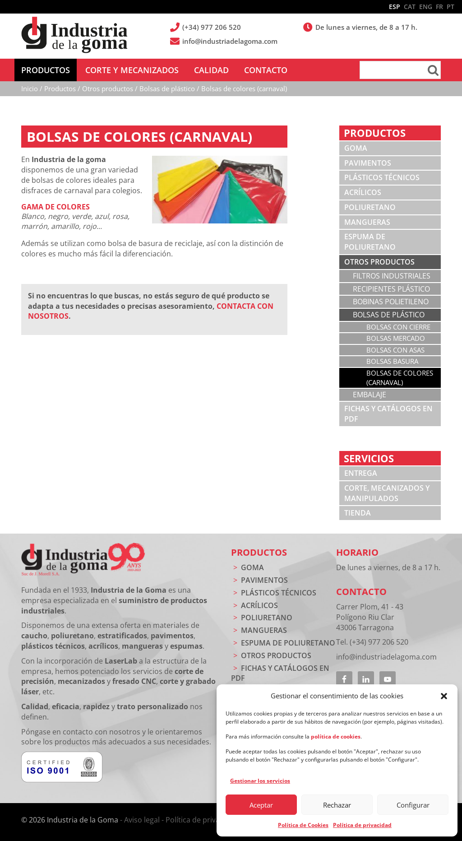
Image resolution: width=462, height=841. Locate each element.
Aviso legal (142, 820)
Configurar (413, 804)
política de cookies (335, 736)
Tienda (357, 513)
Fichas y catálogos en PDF (388, 414)
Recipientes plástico (391, 289)
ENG (425, 6)
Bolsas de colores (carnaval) (399, 377)
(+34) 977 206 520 (212, 27)
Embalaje (369, 395)
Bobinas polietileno (391, 302)
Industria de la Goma (74, 35)
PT (450, 6)
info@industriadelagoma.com (230, 41)
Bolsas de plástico (389, 315)
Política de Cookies (303, 825)
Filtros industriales (391, 276)
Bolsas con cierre (398, 326)
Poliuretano (370, 207)
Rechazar (337, 804)
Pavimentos (367, 163)
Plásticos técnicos (382, 177)
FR (439, 6)
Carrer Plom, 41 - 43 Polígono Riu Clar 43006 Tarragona (369, 617)
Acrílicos (362, 192)
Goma (355, 148)
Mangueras (367, 222)
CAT (410, 6)
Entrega (360, 473)
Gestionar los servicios (260, 781)
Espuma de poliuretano (370, 242)
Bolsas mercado (395, 338)
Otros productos (379, 262)
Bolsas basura (392, 361)
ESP (394, 6)
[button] (443, 696)
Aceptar (261, 804)
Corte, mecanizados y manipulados (387, 493)
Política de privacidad (362, 825)
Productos (259, 552)
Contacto (361, 591)
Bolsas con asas (395, 349)
